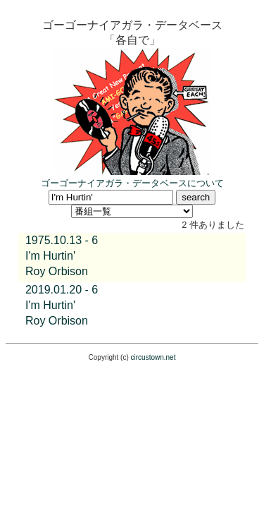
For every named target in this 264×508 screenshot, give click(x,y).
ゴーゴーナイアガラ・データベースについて (132, 183)
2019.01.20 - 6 (61, 290)
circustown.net (153, 357)
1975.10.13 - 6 (61, 240)
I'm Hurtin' (50, 256)
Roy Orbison (56, 271)
